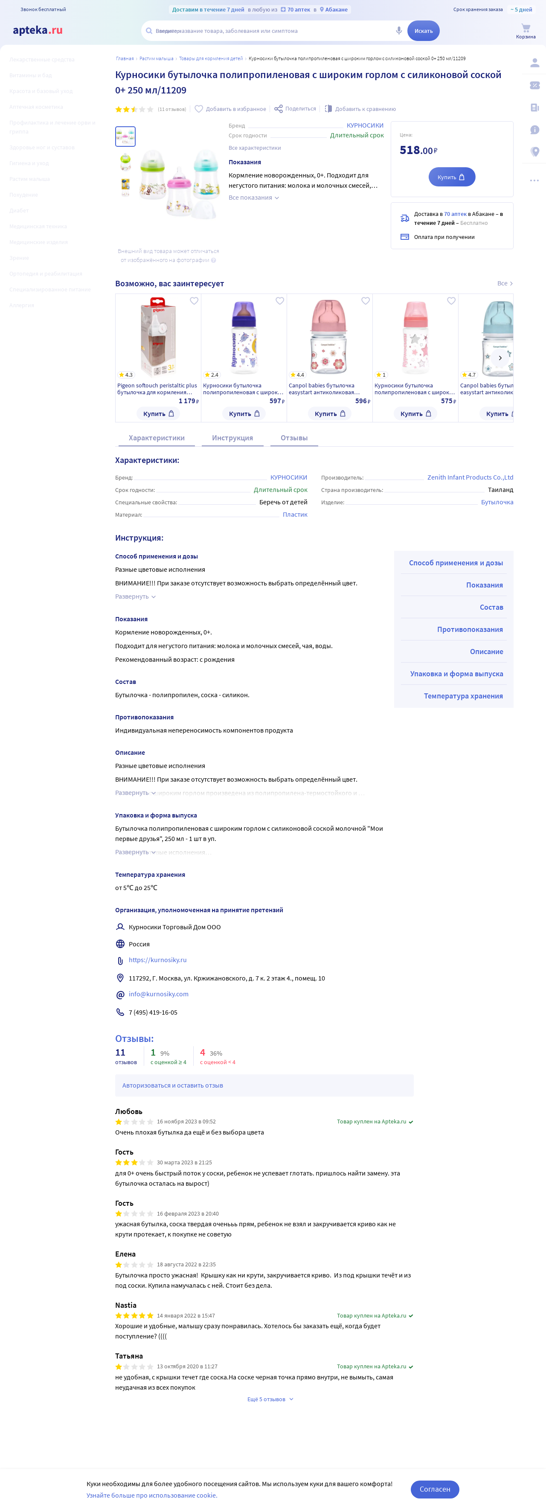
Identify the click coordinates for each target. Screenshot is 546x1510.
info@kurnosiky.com (159, 993)
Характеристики (157, 437)
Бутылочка (497, 502)
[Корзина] (526, 31)
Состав (491, 607)
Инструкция (232, 437)
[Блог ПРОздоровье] (534, 107)
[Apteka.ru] (37, 31)
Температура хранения (463, 696)
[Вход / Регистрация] (534, 63)
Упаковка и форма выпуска (456, 673)
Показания (484, 585)
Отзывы (294, 437)
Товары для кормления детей (211, 58)
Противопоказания (470, 629)
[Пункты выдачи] (534, 152)
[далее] (500, 358)
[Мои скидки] (534, 85)
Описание (486, 651)
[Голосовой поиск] (399, 31)
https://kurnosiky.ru (158, 959)
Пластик (295, 514)
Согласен (435, 1493)
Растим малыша (156, 58)
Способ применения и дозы (456, 562)
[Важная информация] (534, 130)
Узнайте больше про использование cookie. (152, 1499)
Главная (125, 58)
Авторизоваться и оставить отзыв (172, 1085)
